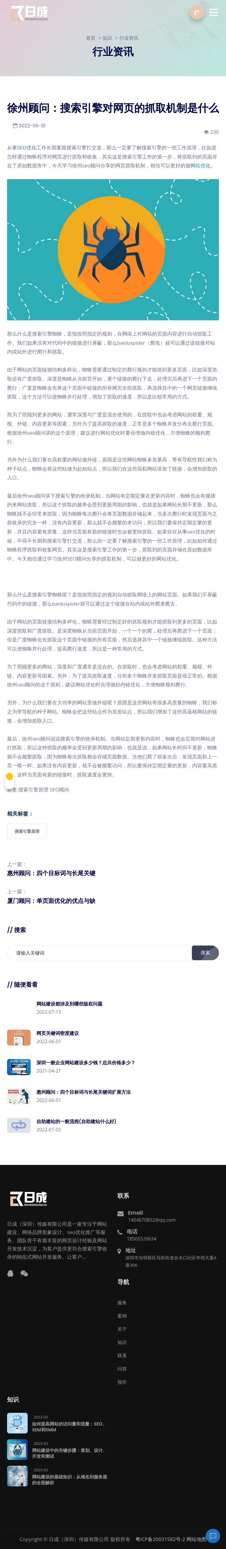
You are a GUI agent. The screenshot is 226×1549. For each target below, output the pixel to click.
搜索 (208, 952)
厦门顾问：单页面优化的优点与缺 (51, 900)
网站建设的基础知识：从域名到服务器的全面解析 (69, 1479)
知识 (107, 38)
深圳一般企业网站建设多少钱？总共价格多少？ (85, 1062)
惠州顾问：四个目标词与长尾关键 (51, 873)
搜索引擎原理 (27, 831)
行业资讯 (128, 38)
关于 (122, 1328)
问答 (122, 1368)
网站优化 (200, 165)
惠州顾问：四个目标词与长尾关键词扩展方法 (83, 1091)
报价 (122, 1381)
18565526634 (142, 1238)
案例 (122, 1315)
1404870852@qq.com (152, 1219)
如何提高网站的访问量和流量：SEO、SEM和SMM (69, 1426)
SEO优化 (26, 147)
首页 (90, 38)
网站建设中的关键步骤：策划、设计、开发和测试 (69, 1453)
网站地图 (197, 1538)
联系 (122, 1355)
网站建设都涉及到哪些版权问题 (69, 1003)
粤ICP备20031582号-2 (160, 1538)
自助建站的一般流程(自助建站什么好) (76, 1121)
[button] (213, 12)
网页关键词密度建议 (57, 1033)
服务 (122, 1302)
